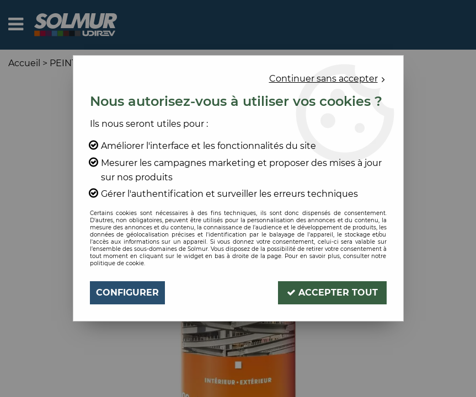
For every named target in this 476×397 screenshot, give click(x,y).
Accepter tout (332, 292)
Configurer (127, 292)
